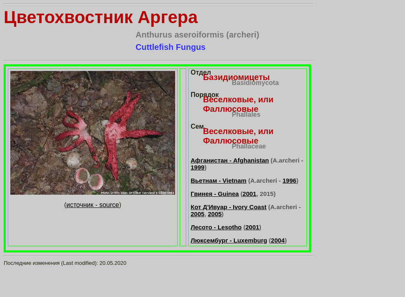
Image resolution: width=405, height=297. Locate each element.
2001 (249, 193)
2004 (278, 240)
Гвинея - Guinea (215, 193)
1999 (197, 167)
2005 (197, 213)
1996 (289, 180)
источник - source (92, 204)
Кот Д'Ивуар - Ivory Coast (229, 206)
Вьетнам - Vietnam (218, 180)
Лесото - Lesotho (216, 227)
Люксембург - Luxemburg (229, 240)
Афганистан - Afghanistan (230, 160)
